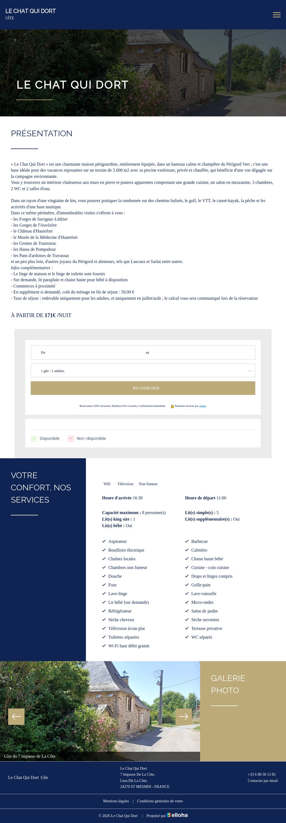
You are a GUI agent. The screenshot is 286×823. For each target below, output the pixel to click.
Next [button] (184, 716)
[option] (100, 711)
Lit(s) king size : (117, 519)
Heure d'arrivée (117, 498)
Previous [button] (16, 716)
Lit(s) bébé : (113, 525)
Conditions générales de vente (160, 801)
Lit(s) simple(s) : (200, 512)
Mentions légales (116, 801)
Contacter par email (260, 780)
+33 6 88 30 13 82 (259, 774)
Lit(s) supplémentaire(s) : (208, 519)
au (147, 352)
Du (43, 352)
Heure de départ (200, 498)
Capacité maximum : (121, 512)
